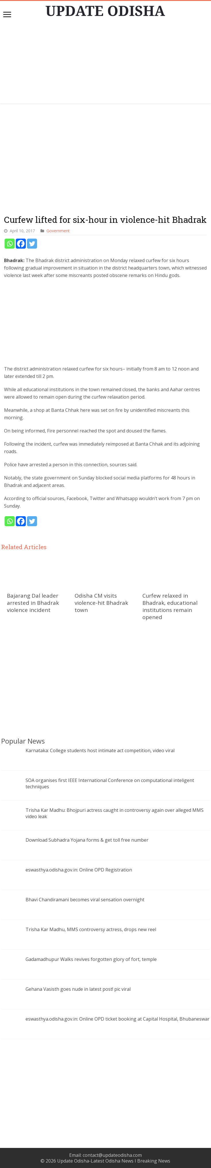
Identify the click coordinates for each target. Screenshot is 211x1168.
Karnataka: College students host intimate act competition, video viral (100, 750)
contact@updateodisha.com (112, 1155)
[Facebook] (21, 244)
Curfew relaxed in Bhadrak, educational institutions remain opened (170, 606)
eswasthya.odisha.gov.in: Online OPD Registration (79, 870)
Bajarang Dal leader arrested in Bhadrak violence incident (33, 602)
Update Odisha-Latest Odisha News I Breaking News (113, 1161)
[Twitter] (32, 244)
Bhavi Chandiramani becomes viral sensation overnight (85, 899)
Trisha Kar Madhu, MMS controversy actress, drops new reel (91, 929)
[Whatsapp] (10, 244)
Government (58, 230)
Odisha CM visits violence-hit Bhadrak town (101, 602)
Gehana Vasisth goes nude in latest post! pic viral (78, 989)
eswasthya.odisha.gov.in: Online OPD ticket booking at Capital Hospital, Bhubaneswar (118, 1019)
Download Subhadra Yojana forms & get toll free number (87, 840)
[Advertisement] (105, 63)
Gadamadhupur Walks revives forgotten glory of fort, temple (91, 959)
